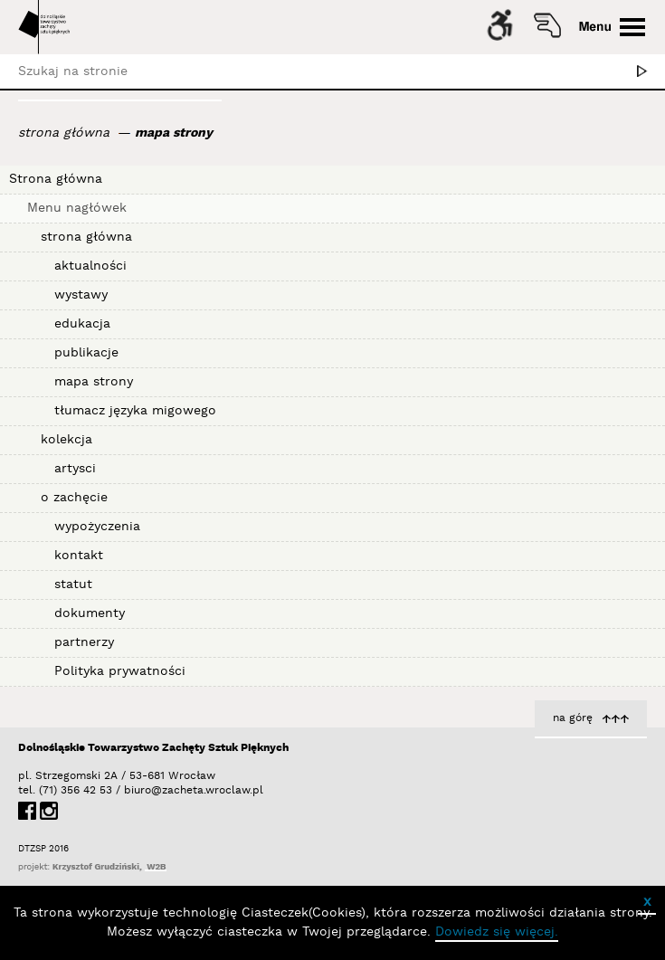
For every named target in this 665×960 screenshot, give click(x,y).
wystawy (81, 295)
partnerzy (84, 642)
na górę (573, 718)
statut (73, 584)
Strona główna (55, 179)
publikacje (86, 353)
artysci (75, 469)
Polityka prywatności (119, 671)
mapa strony (174, 133)
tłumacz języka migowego (135, 411)
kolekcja (66, 440)
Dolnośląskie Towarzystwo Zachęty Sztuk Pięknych (153, 748)
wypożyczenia (97, 526)
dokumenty (89, 613)
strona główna (63, 133)
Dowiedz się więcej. (496, 932)
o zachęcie (74, 498)
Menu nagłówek (77, 208)
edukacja (82, 324)
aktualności (90, 266)
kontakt (78, 555)
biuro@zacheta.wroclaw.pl (133, 790)
